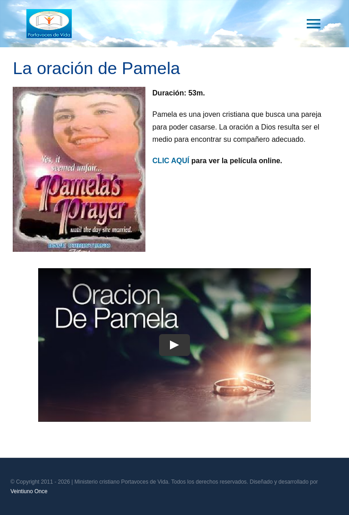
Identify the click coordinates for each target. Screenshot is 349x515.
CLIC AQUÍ (170, 161)
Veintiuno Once (28, 491)
